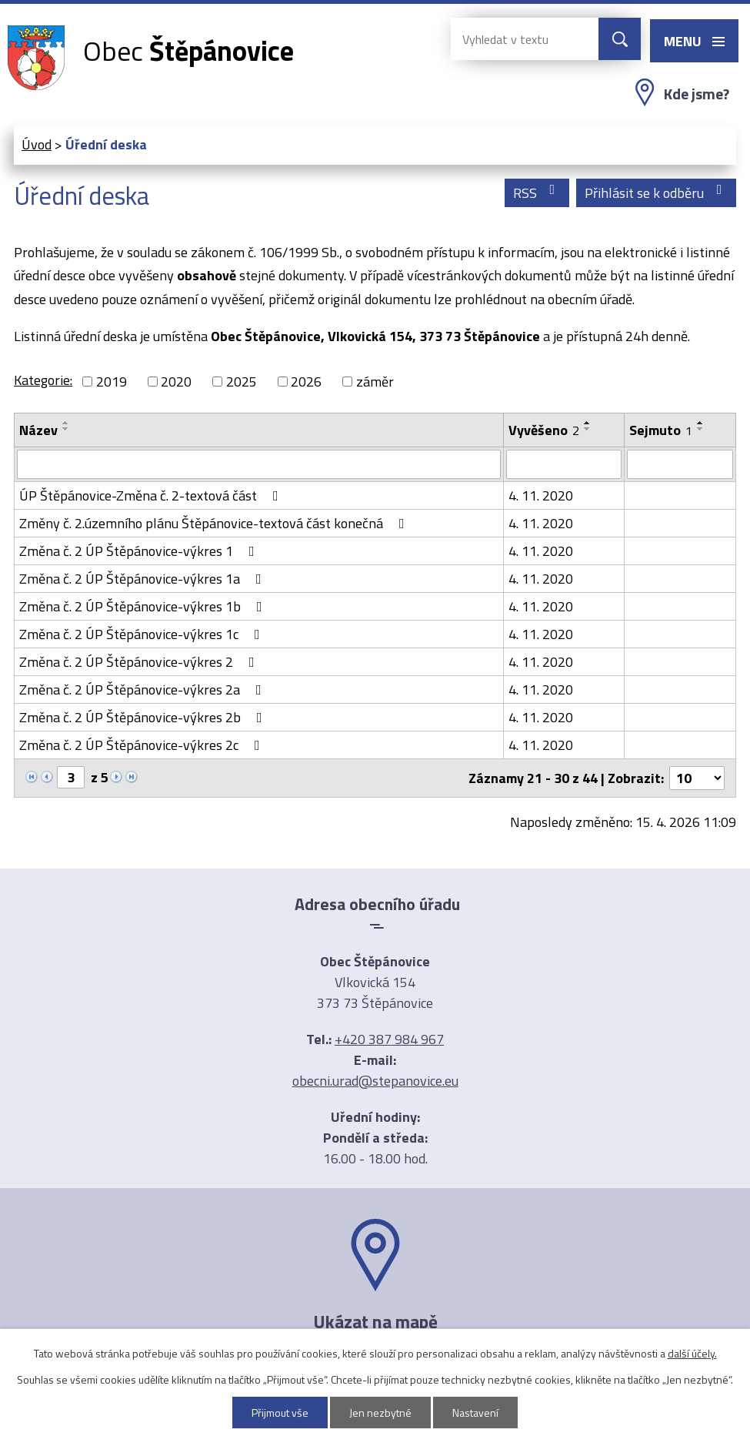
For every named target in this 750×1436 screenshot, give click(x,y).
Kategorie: (43, 380)
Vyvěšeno (543, 430)
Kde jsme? (696, 93)
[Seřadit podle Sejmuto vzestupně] (700, 423)
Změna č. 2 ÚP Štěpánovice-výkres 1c (142, 634)
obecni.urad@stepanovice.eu (375, 1080)
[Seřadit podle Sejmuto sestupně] (700, 429)
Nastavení (475, 1412)
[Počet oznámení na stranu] (697, 778)
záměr (375, 381)
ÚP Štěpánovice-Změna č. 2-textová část (152, 495)
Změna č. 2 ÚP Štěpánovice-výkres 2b (143, 717)
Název (38, 430)
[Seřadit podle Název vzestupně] (66, 423)
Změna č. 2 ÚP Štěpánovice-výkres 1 (140, 551)
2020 (176, 381)
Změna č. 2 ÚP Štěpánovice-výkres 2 (140, 661)
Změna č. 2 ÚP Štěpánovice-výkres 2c (142, 745)
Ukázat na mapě (375, 1321)
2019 (111, 381)
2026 (306, 381)
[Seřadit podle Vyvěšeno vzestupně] (587, 423)
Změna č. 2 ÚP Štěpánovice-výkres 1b (143, 606)
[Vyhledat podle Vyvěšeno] (564, 464)
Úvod (37, 144)
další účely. (692, 1353)
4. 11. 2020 (540, 495)
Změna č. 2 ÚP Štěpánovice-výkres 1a (143, 578)
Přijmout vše (280, 1412)
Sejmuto (660, 430)
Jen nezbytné (380, 1412)
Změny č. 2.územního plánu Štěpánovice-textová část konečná (215, 523)
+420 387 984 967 (389, 1039)
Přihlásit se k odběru (656, 192)
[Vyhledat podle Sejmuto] (680, 464)
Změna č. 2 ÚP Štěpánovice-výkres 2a (143, 689)
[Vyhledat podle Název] (259, 464)
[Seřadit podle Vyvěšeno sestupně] (587, 429)
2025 (241, 381)
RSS (537, 192)
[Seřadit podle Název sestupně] (66, 429)
